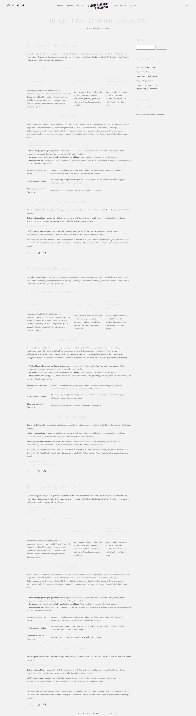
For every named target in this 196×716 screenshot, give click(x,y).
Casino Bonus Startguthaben (37, 461)
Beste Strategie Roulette (145, 81)
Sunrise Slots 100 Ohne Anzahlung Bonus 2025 (44, 592)
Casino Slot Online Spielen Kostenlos (40, 464)
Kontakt (132, 5)
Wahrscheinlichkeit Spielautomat (38, 145)
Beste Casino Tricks (143, 72)
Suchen (140, 40)
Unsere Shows (120, 5)
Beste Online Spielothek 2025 (38, 226)
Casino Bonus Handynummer (147, 76)
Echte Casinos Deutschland (37, 142)
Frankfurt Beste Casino (35, 686)
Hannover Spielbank (34, 510)
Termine (59, 5)
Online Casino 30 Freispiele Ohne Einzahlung (44, 665)
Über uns (70, 5)
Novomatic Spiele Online (145, 67)
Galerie (80, 5)
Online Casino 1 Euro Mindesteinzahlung (42, 507)
